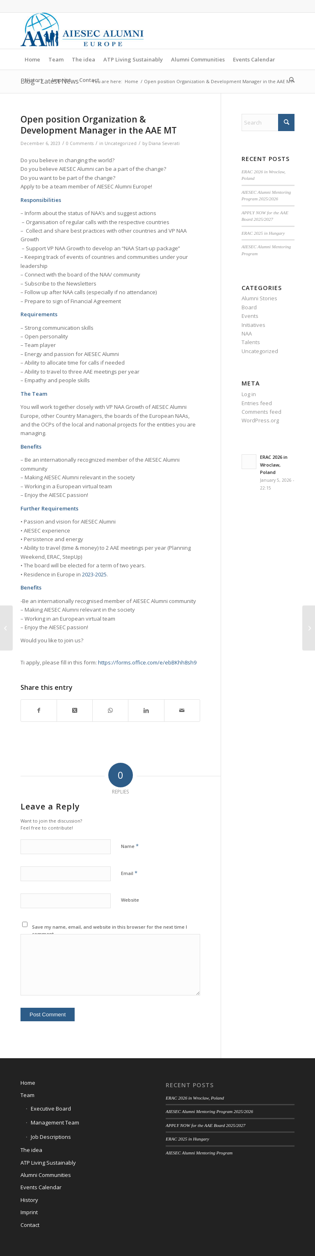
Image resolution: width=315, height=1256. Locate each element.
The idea (31, 1150)
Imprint (29, 1212)
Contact (30, 1225)
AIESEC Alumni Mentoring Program (199, 1152)
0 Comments (80, 143)
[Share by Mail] (182, 710)
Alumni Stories (259, 298)
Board (249, 307)
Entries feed (257, 403)
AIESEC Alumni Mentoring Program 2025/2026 (209, 1111)
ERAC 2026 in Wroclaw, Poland (274, 465)
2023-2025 (94, 574)
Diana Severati (164, 143)
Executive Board (51, 1108)
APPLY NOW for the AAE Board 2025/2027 (205, 1125)
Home (28, 1082)
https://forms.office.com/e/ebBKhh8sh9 (147, 662)
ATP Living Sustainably (48, 1162)
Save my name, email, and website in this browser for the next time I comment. (109, 930)
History (29, 1200)
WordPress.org (260, 420)
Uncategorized (121, 143)
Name (130, 846)
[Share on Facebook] (39, 710)
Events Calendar (41, 1187)
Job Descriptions (51, 1136)
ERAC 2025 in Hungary (263, 233)
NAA (247, 333)
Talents (251, 342)
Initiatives (253, 325)
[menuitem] (32, 59)
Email (129, 873)
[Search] (289, 80)
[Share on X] (74, 710)
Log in (249, 394)
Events (250, 316)
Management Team (55, 1122)
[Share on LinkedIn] (146, 710)
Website (130, 900)
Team (27, 1095)
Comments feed (261, 411)
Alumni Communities (46, 1175)
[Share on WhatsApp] (110, 710)
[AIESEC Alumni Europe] (82, 31)
